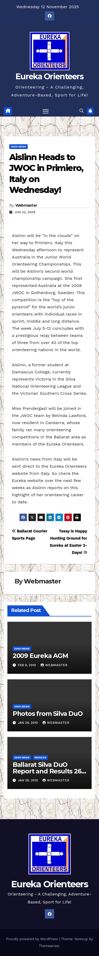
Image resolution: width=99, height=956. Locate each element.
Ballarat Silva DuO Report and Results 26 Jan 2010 (47, 771)
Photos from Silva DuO (48, 713)
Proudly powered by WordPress (32, 939)
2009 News (18, 146)
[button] (81, 110)
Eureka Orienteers (49, 76)
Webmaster (26, 205)
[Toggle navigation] (45, 111)
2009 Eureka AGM (40, 656)
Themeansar (49, 946)
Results (40, 757)
